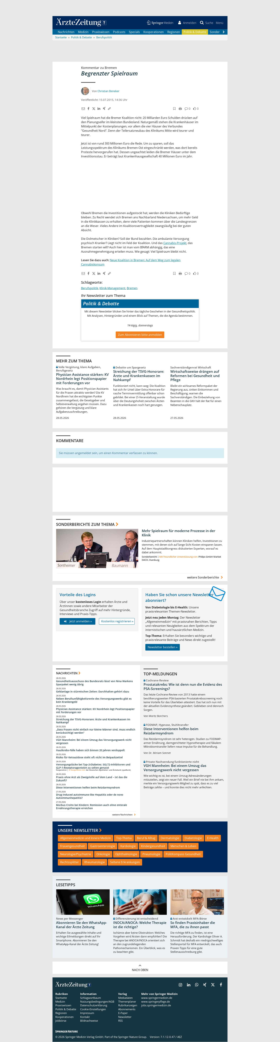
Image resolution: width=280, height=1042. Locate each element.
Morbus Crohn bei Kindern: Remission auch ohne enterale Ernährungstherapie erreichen (91, 806)
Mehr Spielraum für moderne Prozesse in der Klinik (178, 533)
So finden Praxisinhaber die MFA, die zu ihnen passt (192, 924)
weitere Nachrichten (124, 814)
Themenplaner (127, 1002)
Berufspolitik (89, 288)
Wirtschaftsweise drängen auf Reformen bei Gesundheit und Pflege (195, 376)
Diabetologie (193, 838)
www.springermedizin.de (156, 998)
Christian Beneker (108, 91)
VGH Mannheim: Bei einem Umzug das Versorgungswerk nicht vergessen (94, 741)
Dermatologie (170, 838)
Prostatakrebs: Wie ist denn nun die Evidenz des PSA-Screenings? (183, 686)
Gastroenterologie (102, 846)
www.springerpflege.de (155, 1002)
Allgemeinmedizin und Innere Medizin (85, 838)
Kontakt (85, 1017)
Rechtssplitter (69, 862)
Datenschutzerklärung (93, 1005)
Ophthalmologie (126, 854)
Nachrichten (66, 32)
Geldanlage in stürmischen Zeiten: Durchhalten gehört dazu (92, 692)
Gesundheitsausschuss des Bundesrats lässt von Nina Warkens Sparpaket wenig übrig (94, 683)
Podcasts (119, 32)
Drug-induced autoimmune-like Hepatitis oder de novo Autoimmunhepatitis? (89, 796)
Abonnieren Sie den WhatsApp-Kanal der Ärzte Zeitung (81, 924)
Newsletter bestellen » (163, 647)
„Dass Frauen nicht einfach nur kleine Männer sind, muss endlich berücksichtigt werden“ (95, 731)
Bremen (132, 288)
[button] (219, 23)
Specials (134, 32)
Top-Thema (124, 838)
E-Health (213, 838)
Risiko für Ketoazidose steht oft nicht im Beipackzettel (89, 757)
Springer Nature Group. (132, 1037)
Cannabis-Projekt (174, 243)
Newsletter (124, 1017)
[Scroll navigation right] (223, 32)
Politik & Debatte (195, 32)
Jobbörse (60, 1021)
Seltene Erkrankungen (125, 862)
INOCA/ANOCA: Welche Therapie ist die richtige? (139, 924)
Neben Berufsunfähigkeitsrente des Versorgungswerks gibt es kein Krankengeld (94, 700)
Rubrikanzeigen (127, 1005)
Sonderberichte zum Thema (85, 524)
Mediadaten (125, 998)
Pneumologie (151, 854)
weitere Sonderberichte (205, 578)
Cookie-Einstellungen (93, 1009)
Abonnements (126, 1009)
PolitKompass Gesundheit (183, 854)
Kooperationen (153, 32)
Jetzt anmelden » (77, 622)
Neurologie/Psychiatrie (75, 854)
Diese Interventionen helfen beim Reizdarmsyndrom (88, 788)
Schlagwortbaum (90, 998)
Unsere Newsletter (78, 830)
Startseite (61, 998)
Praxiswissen (100, 32)
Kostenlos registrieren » (117, 622)
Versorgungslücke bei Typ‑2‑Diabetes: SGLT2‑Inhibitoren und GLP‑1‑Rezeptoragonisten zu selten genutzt (93, 766)
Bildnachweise (89, 1021)
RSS (120, 1021)
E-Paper (123, 1013)
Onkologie (103, 854)
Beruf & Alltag (146, 838)
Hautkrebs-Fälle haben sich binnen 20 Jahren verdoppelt (90, 750)
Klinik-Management (112, 288)
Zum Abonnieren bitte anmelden (140, 335)
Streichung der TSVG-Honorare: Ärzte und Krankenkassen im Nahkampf (138, 376)
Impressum (87, 1013)
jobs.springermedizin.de (156, 1005)
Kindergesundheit (153, 846)
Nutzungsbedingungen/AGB (97, 1002)
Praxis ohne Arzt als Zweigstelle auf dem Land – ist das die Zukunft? (91, 779)
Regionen (173, 32)
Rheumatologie (94, 862)
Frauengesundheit (72, 846)
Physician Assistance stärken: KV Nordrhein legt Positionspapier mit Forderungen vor (82, 379)
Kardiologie (128, 846)
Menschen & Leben (183, 846)
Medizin (83, 32)
